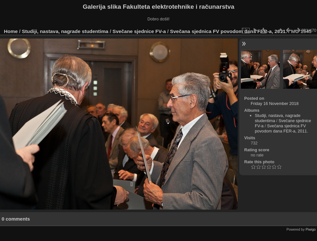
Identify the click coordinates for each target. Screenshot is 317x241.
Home (11, 31)
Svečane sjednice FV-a (139, 31)
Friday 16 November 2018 (275, 103)
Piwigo (311, 229)
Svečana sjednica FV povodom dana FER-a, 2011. (228, 31)
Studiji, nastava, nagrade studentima (65, 31)
